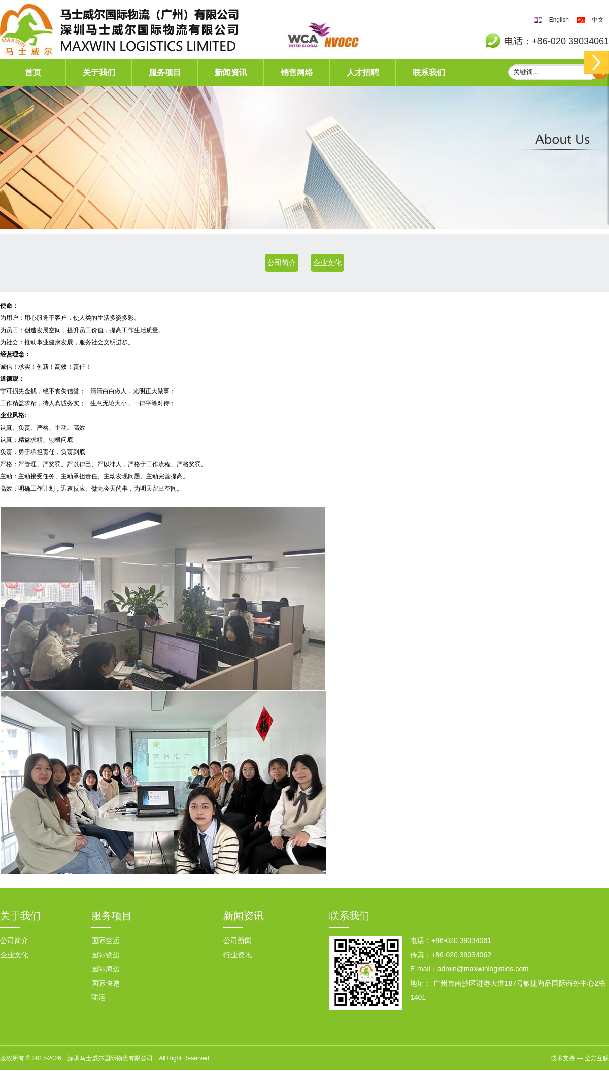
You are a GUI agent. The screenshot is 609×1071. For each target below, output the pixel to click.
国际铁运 (105, 955)
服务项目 (165, 72)
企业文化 (327, 262)
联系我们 (429, 72)
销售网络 (297, 72)
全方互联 (597, 1058)
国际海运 (105, 969)
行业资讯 (237, 955)
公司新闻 (237, 940)
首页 (33, 72)
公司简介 (281, 262)
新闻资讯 (231, 72)
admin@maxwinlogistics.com (483, 969)
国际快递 (105, 983)
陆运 (98, 997)
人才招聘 (363, 72)
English (559, 19)
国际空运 (105, 940)
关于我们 (99, 72)
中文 (598, 19)
